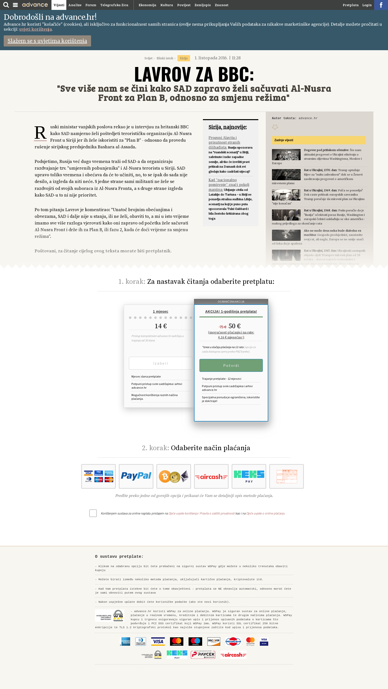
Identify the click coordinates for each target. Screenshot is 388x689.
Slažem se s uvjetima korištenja (47, 41)
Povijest (184, 4)
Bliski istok (165, 58)
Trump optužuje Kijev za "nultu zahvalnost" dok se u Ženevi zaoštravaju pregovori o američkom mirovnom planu (317, 177)
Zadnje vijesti (283, 141)
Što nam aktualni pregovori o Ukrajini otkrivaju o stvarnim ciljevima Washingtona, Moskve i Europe (317, 157)
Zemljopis (202, 4)
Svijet (148, 58)
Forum (90, 4)
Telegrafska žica (114, 4)
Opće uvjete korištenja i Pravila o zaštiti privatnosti (202, 513)
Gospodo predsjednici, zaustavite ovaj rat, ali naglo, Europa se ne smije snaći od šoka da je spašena (318, 238)
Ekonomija (147, 4)
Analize (74, 4)
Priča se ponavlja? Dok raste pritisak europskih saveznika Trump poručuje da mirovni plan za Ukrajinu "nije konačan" (318, 197)
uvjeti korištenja (35, 29)
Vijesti (58, 4)
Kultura (166, 4)
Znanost (221, 4)
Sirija (184, 58)
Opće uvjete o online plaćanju (265, 513)
